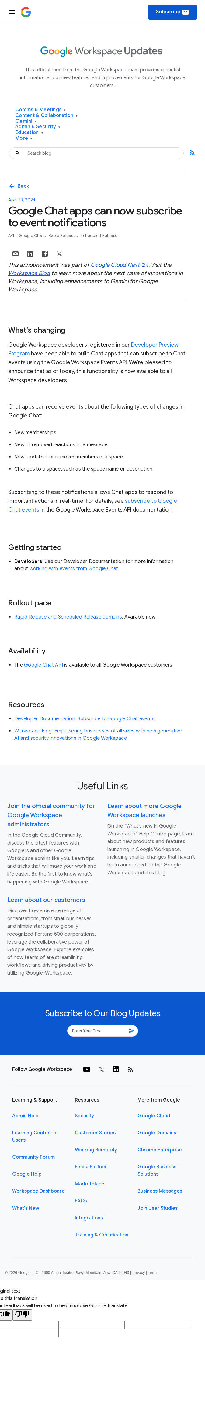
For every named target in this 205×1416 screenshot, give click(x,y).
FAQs (81, 1201)
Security (84, 1116)
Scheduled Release (98, 235)
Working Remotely (96, 1150)
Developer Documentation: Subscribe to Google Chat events (84, 719)
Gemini (26, 121)
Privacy (138, 1272)
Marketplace (89, 1184)
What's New (25, 1208)
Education (29, 132)
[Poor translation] (22, 1315)
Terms (153, 1272)
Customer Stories (95, 1133)
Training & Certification (101, 1235)
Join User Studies (157, 1208)
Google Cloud (153, 1116)
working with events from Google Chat (74, 569)
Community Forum (33, 1157)
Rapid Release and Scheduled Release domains (68, 617)
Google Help (27, 1174)
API (11, 235)
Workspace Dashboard (38, 1191)
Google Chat (32, 235)
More (24, 138)
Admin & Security (38, 127)
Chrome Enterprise (159, 1150)
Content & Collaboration (46, 115)
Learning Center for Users (35, 1136)
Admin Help (25, 1116)
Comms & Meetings (40, 110)
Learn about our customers (46, 900)
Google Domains (156, 1133)
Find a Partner (91, 1167)
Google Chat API (43, 665)
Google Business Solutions (156, 1170)
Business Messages (159, 1191)
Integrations (89, 1218)
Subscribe (172, 12)
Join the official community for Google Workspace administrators (51, 815)
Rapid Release (63, 235)
